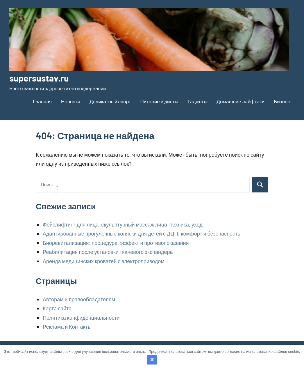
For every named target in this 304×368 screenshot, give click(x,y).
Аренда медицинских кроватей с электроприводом (103, 261)
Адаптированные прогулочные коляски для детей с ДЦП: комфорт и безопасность (141, 233)
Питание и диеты (159, 101)
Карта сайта (57, 308)
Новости (70, 101)
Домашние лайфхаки (240, 101)
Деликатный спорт (110, 101)
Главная (42, 101)
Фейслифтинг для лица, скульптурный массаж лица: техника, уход (123, 224)
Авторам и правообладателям (79, 299)
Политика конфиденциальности (81, 317)
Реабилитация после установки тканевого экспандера (108, 252)
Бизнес (282, 101)
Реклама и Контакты (67, 326)
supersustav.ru (40, 77)
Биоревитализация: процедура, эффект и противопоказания (116, 243)
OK (152, 359)
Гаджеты (197, 101)
